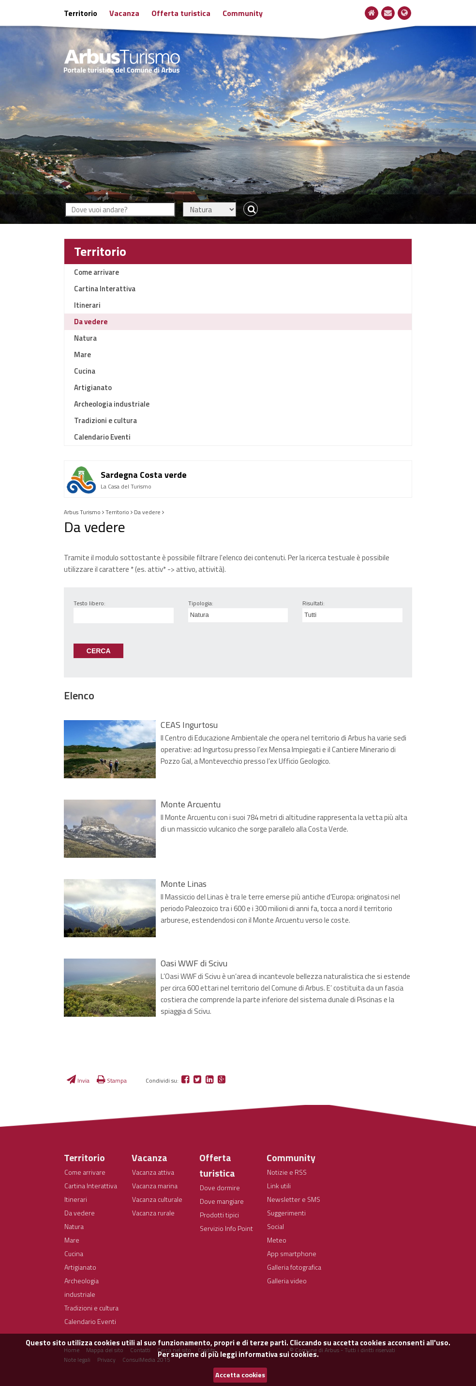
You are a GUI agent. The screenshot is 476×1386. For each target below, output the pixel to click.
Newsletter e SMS (293, 1199)
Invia (78, 1080)
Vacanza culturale (157, 1199)
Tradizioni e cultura (105, 420)
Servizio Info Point (226, 1228)
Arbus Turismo (82, 512)
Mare (82, 354)
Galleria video (287, 1281)
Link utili (279, 1186)
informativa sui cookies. (278, 1354)
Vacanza (124, 13)
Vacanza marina (155, 1186)
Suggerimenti (286, 1213)
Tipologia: (200, 603)
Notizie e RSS (287, 1172)
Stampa (112, 1080)
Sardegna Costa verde (144, 474)
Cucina (84, 371)
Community (243, 13)
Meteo (276, 1240)
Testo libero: (89, 603)
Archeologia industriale (111, 404)
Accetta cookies (240, 1375)
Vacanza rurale (153, 1213)
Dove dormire (220, 1187)
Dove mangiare (222, 1201)
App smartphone (291, 1253)
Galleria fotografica (294, 1267)
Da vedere (91, 321)
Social (275, 1226)
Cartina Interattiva (104, 288)
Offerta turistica (180, 13)
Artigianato (93, 387)
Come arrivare (96, 272)
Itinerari (87, 305)
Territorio (80, 13)
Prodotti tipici (219, 1215)
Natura (85, 338)
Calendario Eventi (102, 436)
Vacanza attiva (153, 1172)
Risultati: (313, 603)
